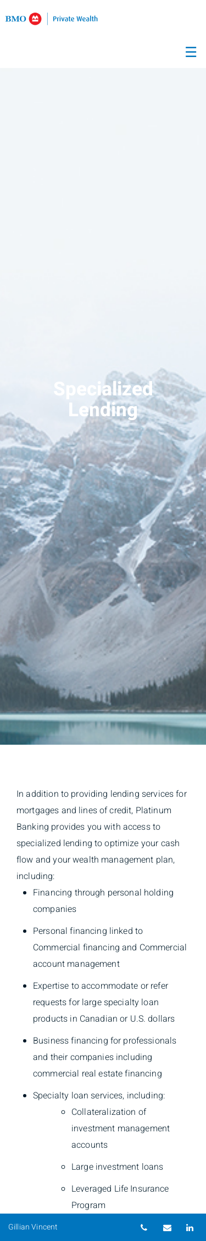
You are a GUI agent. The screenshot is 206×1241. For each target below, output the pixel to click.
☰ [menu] (191, 53)
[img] (103, 372)
